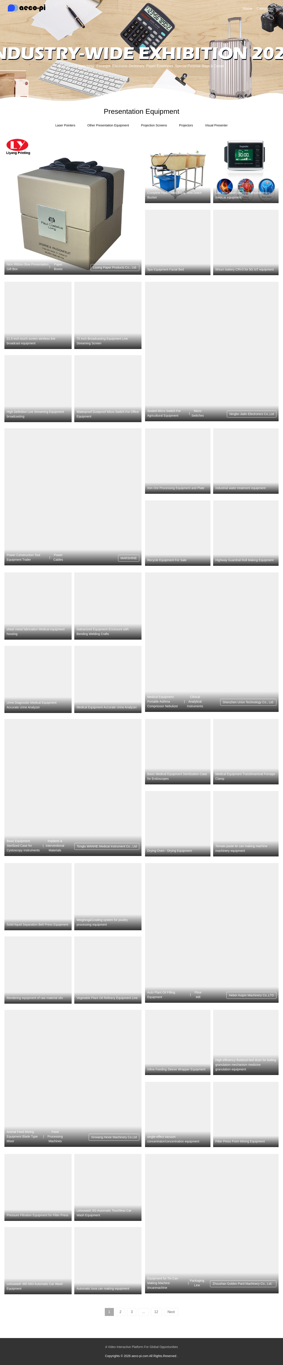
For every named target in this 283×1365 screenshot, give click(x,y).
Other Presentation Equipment (108, 125)
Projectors (186, 125)
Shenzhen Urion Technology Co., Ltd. (248, 702)
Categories (265, 8)
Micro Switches (197, 413)
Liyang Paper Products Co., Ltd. (115, 267)
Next (171, 1312)
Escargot (103, 66)
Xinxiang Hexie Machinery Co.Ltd (114, 1137)
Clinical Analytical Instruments (195, 701)
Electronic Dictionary (128, 66)
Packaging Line (197, 1283)
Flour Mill (198, 995)
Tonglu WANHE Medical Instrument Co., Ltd (107, 846)
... (143, 1312)
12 (156, 1312)
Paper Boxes (58, 267)
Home (247, 8)
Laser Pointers (65, 125)
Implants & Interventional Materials (55, 845)
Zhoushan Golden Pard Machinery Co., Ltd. (243, 1283)
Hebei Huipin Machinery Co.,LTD (251, 995)
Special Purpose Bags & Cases (199, 66)
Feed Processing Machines (55, 1136)
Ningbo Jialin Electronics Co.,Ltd (251, 414)
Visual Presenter (216, 125)
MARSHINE (128, 558)
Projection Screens (154, 125)
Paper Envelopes (159, 66)
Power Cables (58, 557)
